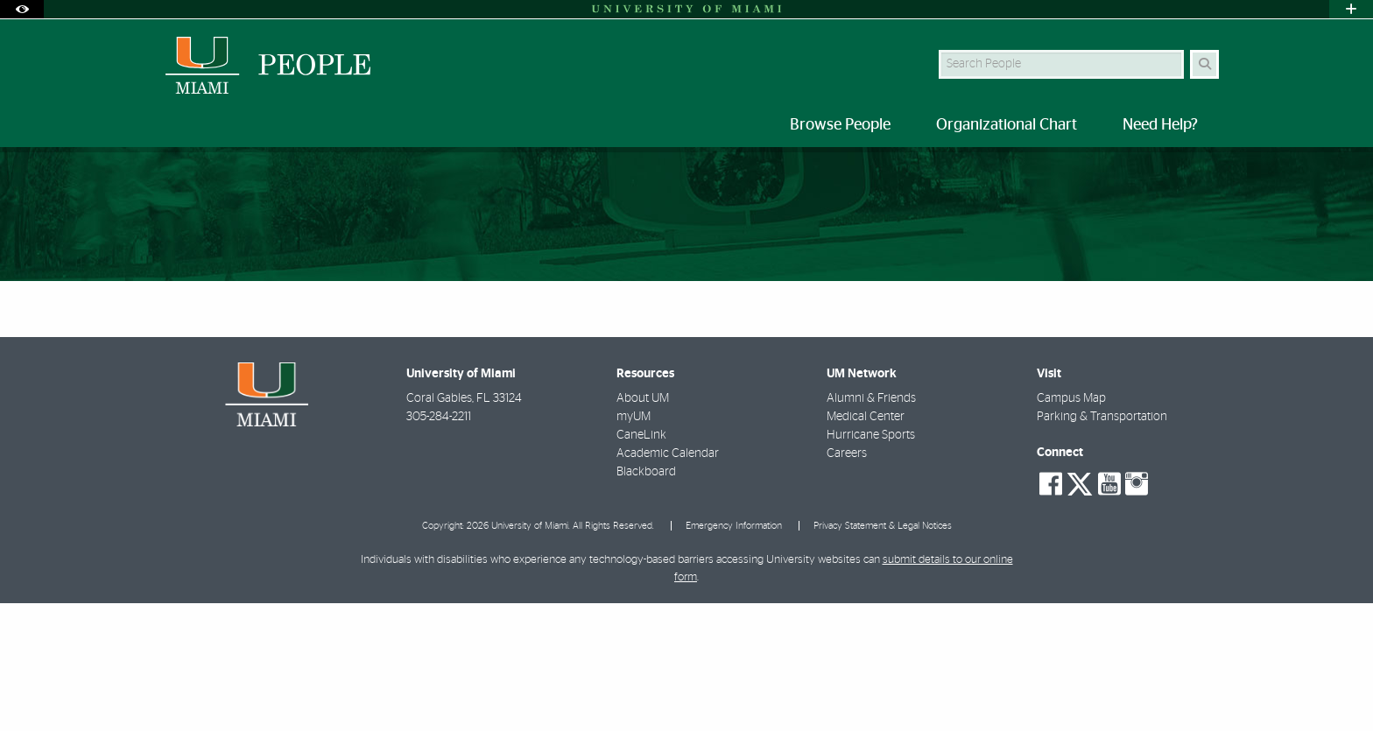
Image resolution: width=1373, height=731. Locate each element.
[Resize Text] (1169, 172)
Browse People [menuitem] (840, 125)
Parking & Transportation (1102, 544)
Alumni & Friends (871, 526)
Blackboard (646, 600)
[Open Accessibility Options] (22, 9)
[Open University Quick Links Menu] (1351, 9)
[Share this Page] (1210, 173)
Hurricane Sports (871, 563)
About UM (642, 526)
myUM (633, 544)
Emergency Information (734, 653)
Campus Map (1071, 526)
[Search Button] (1204, 64)
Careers (847, 581)
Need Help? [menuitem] (1160, 125)
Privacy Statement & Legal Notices (882, 653)
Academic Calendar (667, 581)
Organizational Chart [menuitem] (1006, 125)
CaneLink (641, 563)
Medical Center (866, 544)
